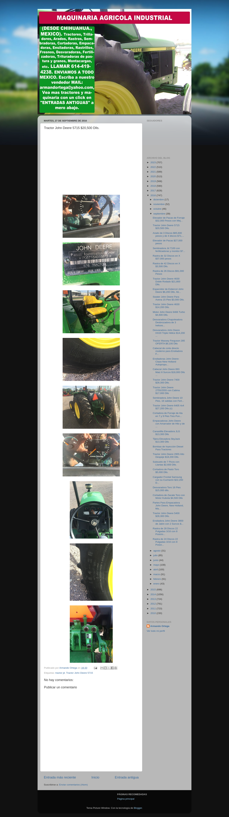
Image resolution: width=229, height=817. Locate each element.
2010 (153, 613)
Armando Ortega (159, 626)
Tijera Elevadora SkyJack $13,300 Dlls (166, 440)
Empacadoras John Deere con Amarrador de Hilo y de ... (169, 423)
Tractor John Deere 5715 (79, 673)
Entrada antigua (127, 777)
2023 (153, 162)
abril (156, 569)
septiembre (159, 213)
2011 (153, 608)
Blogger (138, 808)
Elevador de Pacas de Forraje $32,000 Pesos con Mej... (169, 219)
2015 (153, 589)
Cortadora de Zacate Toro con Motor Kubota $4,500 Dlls (169, 496)
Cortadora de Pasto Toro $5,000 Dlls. (166, 471)
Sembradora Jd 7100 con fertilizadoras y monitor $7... (169, 249)
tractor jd (60, 673)
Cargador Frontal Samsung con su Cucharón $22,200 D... (168, 480)
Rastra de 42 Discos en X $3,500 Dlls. (166, 265)
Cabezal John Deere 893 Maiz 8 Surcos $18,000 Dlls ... (169, 372)
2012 (153, 603)
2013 (153, 599)
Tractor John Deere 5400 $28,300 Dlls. (166, 514)
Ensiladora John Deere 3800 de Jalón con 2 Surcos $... (168, 522)
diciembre (158, 199)
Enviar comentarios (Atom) (73, 784)
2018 (153, 186)
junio (156, 560)
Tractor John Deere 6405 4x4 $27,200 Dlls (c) (168, 407)
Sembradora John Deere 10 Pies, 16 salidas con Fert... (168, 399)
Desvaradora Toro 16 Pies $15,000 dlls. (167, 489)
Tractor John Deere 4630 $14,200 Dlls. (166, 306)
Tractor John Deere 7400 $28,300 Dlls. (166, 381)
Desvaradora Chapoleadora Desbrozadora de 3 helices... (167, 322)
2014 (153, 594)
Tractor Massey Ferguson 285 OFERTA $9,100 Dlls (169, 342)
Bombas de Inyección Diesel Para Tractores (168, 448)
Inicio (95, 777)
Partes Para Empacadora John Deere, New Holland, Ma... (168, 505)
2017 (153, 190)
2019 (153, 181)
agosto (157, 550)
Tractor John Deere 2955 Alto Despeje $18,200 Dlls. (168, 455)
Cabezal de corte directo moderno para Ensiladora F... (168, 351)
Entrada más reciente (60, 777)
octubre (157, 208)
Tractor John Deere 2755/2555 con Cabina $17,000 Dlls (166, 390)
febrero (157, 579)
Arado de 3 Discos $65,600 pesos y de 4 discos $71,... (168, 234)
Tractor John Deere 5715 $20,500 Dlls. (166, 227)
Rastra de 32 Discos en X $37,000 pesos (166, 257)
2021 (153, 171)
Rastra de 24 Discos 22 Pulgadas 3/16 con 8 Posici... (165, 542)
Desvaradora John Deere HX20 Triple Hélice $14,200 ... (169, 333)
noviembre (159, 204)
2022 (153, 167)
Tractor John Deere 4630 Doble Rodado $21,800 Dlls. (166, 281)
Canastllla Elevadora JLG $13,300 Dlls (166, 433)
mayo (156, 564)
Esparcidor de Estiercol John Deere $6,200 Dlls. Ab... (168, 290)
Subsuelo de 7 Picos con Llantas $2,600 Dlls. (166, 463)
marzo (157, 574)
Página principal (125, 798)
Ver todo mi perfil (156, 631)
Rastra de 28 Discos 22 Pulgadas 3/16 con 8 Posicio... (165, 531)
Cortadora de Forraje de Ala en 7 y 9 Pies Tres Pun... (168, 414)
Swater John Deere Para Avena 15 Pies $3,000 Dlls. (168, 298)
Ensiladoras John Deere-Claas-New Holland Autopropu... (166, 361)
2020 (153, 176)
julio (155, 555)
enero (156, 583)
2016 (153, 195)
